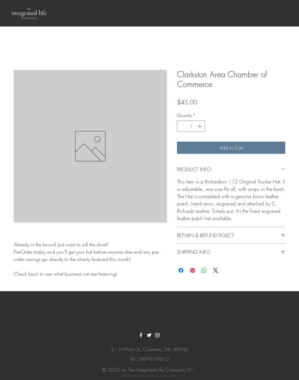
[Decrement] (182, 126)
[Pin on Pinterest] (192, 270)
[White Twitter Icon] (149, 335)
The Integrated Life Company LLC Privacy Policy (149, 375)
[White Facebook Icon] (141, 335)
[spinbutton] (191, 126)
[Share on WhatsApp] (204, 270)
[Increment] (200, 126)
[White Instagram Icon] (157, 335)
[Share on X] (215, 270)
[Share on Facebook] (181, 270)
